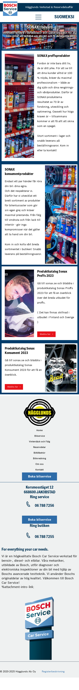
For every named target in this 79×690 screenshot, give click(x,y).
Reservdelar (39, 447)
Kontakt (39, 469)
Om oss (39, 464)
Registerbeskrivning (53, 671)
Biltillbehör (39, 452)
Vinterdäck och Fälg (39, 441)
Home (39, 430)
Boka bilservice (39, 476)
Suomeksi (64, 17)
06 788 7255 (44, 537)
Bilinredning (39, 458)
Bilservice (39, 435)
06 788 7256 (44, 506)
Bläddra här (45, 334)
